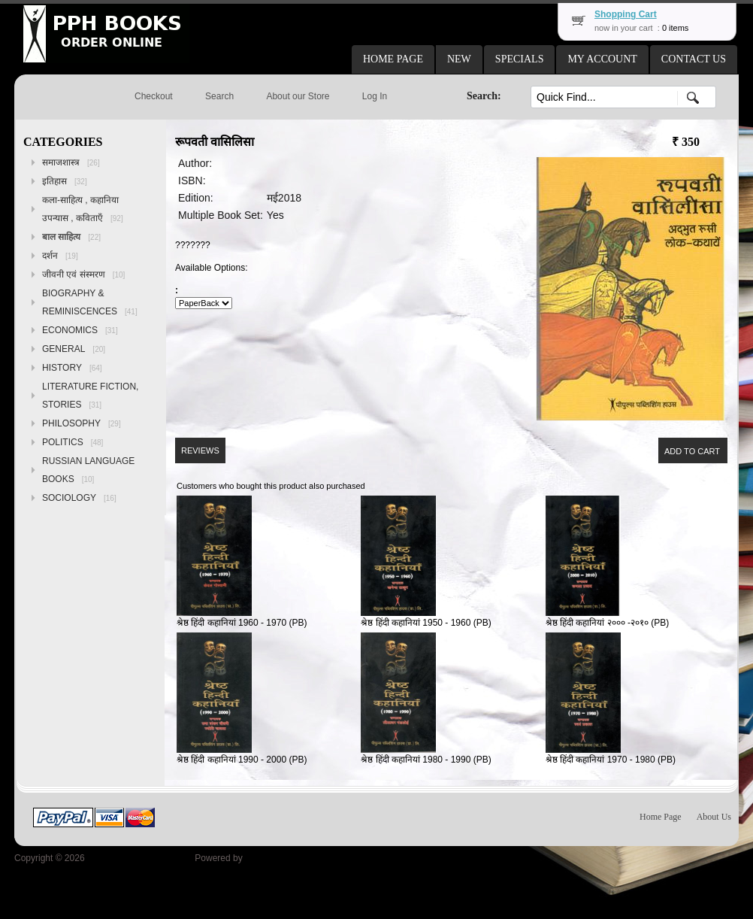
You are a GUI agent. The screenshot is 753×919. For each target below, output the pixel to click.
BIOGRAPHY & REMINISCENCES (90, 302)
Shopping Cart (625, 14)
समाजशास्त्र (71, 162)
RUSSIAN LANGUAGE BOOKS (88, 470)
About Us (714, 816)
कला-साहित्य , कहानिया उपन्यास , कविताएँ (82, 209)
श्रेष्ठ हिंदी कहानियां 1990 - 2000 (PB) (242, 759)
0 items (675, 27)
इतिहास (64, 181)
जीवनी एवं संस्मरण (83, 274)
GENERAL (73, 349)
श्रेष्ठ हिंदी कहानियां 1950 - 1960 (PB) (426, 622)
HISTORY (72, 367)
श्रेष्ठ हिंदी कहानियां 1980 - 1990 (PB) (426, 759)
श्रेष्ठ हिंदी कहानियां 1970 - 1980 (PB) (611, 759)
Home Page (661, 816)
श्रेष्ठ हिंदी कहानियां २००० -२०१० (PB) (608, 622)
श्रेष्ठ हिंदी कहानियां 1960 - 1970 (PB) (242, 622)
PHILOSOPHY (81, 423)
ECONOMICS (80, 330)
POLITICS (72, 442)
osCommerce (271, 858)
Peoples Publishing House (139, 858)
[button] (393, 59)
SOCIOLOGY (79, 498)
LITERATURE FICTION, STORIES (90, 395)
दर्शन (60, 255)
